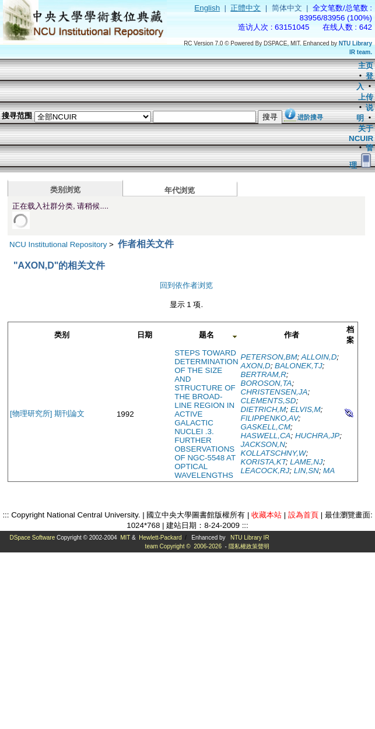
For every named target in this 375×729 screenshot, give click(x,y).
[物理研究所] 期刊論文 (47, 413)
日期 (144, 334)
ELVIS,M (305, 409)
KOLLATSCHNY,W (273, 453)
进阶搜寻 (310, 117)
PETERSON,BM (269, 357)
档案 (350, 334)
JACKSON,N (263, 444)
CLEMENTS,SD (268, 400)
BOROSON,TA (266, 383)
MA (329, 470)
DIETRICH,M (263, 409)
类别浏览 (65, 189)
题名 (206, 334)
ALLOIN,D (319, 357)
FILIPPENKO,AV (270, 418)
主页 (365, 65)
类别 (61, 334)
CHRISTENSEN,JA (274, 392)
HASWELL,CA (266, 435)
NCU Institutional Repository (58, 244)
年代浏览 (179, 190)
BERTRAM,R (263, 374)
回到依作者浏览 (186, 285)
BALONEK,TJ (298, 365)
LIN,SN (306, 470)
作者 (291, 334)
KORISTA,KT (263, 461)
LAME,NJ (306, 461)
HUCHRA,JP (317, 435)
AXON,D (256, 365)
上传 (365, 97)
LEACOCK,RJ (265, 470)
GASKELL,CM (265, 426)
